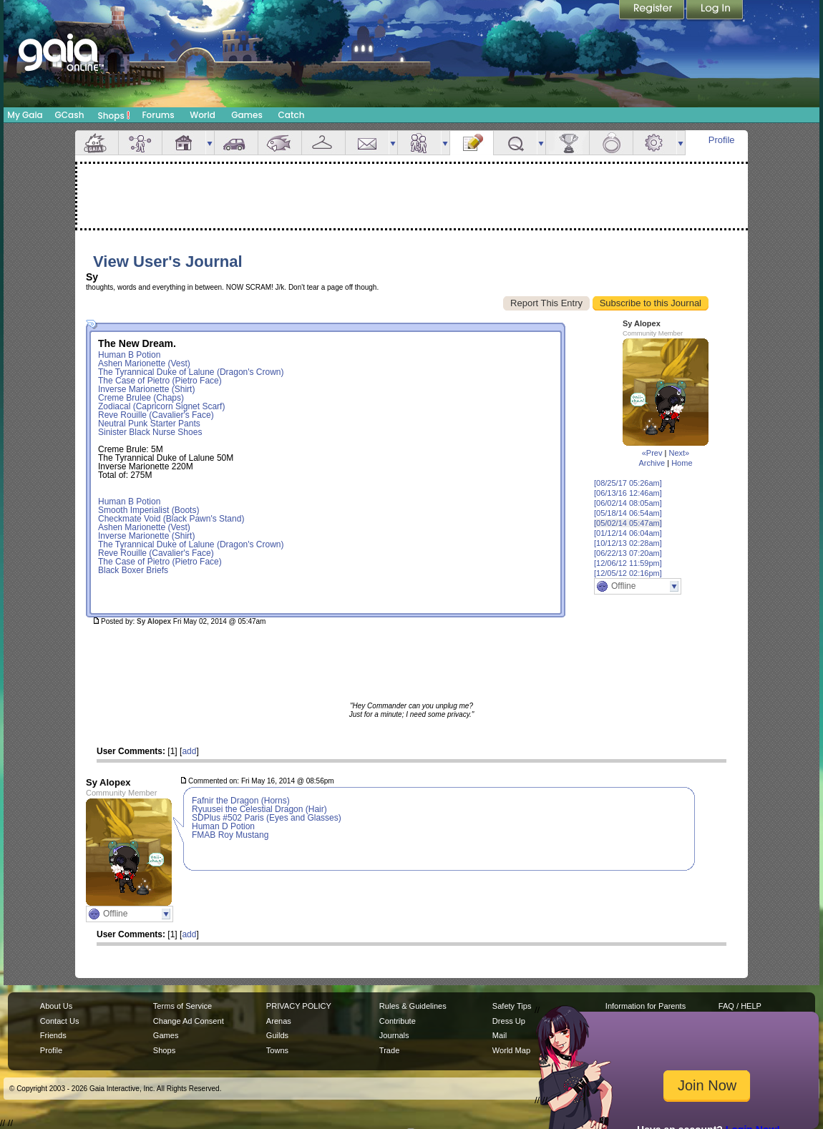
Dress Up (508, 1021)
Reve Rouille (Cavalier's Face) (156, 415)
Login (715, 10)
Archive (651, 463)
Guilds (277, 1035)
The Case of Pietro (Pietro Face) (160, 381)
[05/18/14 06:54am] (628, 513)
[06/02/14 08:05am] (628, 503)
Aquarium (279, 143)
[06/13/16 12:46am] (628, 493)
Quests (515, 143)
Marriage (611, 143)
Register (652, 10)
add (189, 751)
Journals (394, 1035)
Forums (158, 115)
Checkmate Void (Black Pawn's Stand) (171, 519)
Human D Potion (223, 826)
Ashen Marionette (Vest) (144, 363)
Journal (471, 143)
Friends (419, 143)
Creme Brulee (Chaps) (141, 398)
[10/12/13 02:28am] (628, 543)
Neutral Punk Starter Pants (149, 424)
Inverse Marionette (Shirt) (146, 389)
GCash (69, 115)
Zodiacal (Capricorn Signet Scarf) (161, 406)
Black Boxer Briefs (133, 570)
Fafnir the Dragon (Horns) (241, 801)
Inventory (323, 143)
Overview (96, 143)
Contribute (397, 1021)
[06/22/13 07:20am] (628, 553)
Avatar (140, 143)
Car (236, 143)
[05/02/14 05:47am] (628, 523)
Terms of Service (182, 1006)
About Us (56, 1006)
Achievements (567, 143)
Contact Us (59, 1021)
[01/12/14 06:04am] (628, 533)
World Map (511, 1050)
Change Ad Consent (188, 1021)
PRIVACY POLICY (298, 1006)
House (183, 143)
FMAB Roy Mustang (230, 835)
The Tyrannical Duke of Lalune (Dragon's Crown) (191, 372)
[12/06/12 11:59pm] (628, 563)
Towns (277, 1050)
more (209, 143)
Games (247, 115)
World (202, 115)
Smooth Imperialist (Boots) (148, 510)
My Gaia (24, 115)
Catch (291, 115)
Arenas (278, 1021)
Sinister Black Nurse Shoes (150, 432)
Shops (114, 115)
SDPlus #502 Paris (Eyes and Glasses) (266, 818)
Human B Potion (129, 355)
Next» (678, 453)
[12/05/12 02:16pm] (628, 573)
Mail (367, 143)
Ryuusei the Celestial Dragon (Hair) (259, 809)
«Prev (652, 453)
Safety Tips (512, 1006)
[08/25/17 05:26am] (628, 483)
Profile (721, 140)
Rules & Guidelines (413, 1006)
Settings (654, 143)
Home (681, 463)
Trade (389, 1050)
